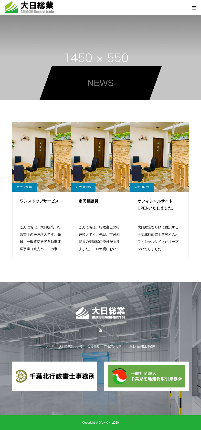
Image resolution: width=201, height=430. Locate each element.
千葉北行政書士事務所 (141, 346)
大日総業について (71, 346)
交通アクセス (113, 346)
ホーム (49, 346)
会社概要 (93, 346)
